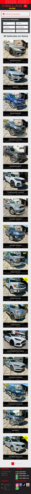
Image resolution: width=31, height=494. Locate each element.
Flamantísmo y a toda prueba (15, 139)
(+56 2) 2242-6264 (12, 3)
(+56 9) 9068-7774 (24, 1)
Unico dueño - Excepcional (15, 219)
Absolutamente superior (15, 60)
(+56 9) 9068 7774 (23, 475)
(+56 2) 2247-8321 (12, 1)
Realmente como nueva (15, 298)
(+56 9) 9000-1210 (24, 3)
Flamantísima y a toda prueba (15, 403)
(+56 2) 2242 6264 (21, 473)
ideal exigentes (15, 430)
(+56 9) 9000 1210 (23, 478)
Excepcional (15, 87)
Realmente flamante (15, 271)
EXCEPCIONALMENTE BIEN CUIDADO (15, 351)
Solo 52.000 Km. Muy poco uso (15, 456)
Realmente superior (15, 324)
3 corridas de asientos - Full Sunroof (15, 192)
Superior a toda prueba (15, 113)
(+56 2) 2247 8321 (21, 472)
